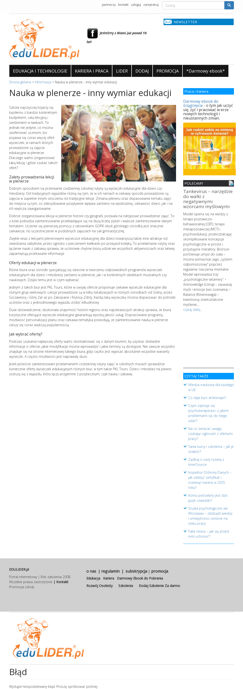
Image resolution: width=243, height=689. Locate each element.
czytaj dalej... (192, 309)
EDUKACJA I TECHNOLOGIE (40, 71)
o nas (91, 571)
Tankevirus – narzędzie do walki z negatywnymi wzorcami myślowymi (208, 199)
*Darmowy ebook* (205, 71)
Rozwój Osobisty (99, 585)
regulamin (110, 571)
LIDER (122, 71)
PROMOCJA (167, 71)
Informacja (43, 82)
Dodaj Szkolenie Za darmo (159, 585)
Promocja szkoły (21, 587)
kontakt (123, 4)
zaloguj (136, 4)
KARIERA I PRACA (91, 71)
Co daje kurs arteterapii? (207, 397)
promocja (159, 571)
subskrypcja (136, 571)
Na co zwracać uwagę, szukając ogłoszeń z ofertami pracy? (210, 433)
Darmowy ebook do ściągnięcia (200, 103)
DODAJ (142, 71)
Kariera (108, 578)
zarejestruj (151, 4)
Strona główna (20, 82)
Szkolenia (125, 585)
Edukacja (93, 578)
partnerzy (109, 4)
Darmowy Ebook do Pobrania (140, 578)
